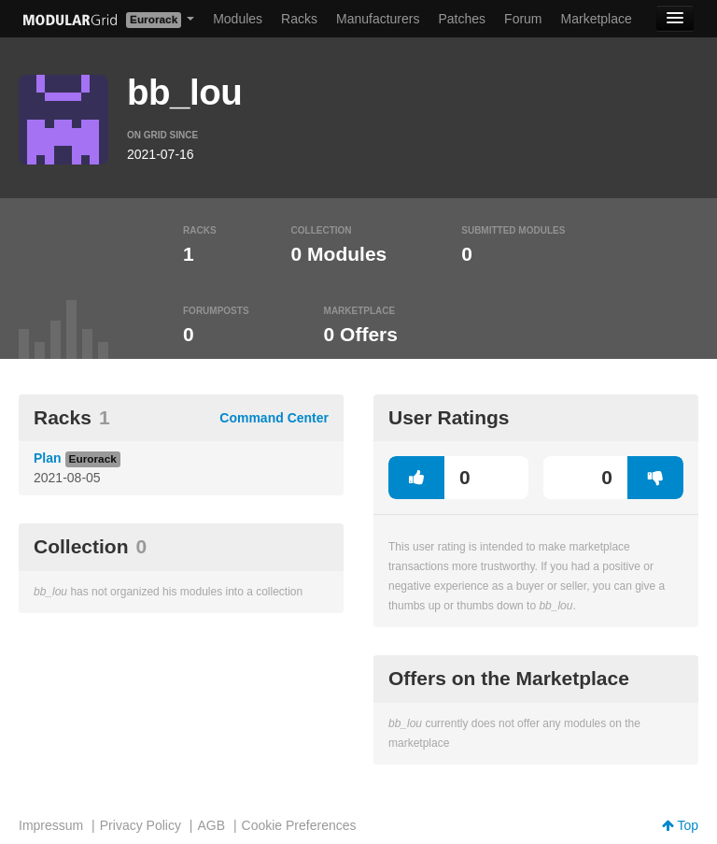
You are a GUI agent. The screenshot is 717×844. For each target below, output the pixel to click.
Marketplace (596, 18)
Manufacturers (377, 18)
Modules (237, 18)
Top (680, 825)
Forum (522, 18)
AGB (211, 825)
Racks (299, 18)
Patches (461, 18)
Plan (48, 458)
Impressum (51, 825)
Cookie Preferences (299, 825)
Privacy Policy (140, 825)
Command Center (274, 417)
